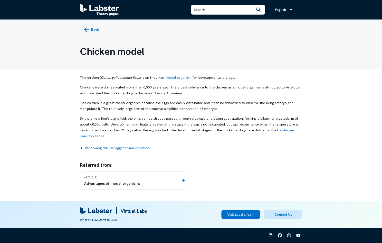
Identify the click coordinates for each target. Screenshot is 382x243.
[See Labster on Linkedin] (270, 235)
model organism (178, 77)
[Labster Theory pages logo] (99, 10)
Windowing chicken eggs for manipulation (117, 148)
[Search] (258, 9)
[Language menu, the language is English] (284, 9)
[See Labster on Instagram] (289, 235)
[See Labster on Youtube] (298, 235)
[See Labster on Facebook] (280, 235)
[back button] (91, 29)
